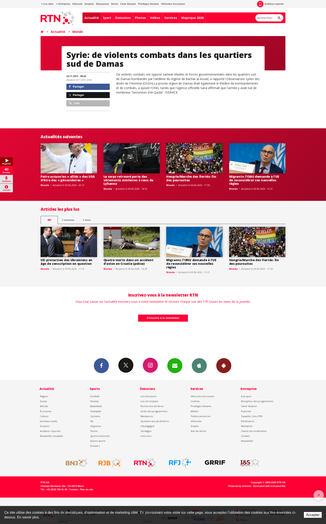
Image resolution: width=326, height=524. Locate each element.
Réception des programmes (257, 401)
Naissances (102, 4)
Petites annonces (200, 416)
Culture (44, 416)
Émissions (123, 18)
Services (170, 18)
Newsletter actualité (51, 436)
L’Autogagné (147, 426)
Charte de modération (254, 431)
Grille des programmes (153, 411)
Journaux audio (48, 421)
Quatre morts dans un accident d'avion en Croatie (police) (129, 262)
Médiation (247, 426)
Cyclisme (95, 416)
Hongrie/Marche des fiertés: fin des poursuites (191, 178)
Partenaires (247, 421)
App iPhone (199, 365)
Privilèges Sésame (148, 4)
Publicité (246, 411)
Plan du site (86, 489)
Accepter (313, 515)
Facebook (101, 365)
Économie (46, 411)
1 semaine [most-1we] (68, 219)
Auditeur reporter (50, 431)
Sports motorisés (100, 436)
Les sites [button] (47, 4)
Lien (74, 103)
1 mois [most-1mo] (87, 219)
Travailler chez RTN (251, 416)
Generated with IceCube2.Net (269, 486)
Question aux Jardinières (154, 421)
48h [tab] (49, 219)
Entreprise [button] (63, 4)
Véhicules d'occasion (173, 4)
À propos (246, 396)
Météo (194, 411)
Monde (77, 32)
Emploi (195, 426)
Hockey (94, 401)
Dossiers (45, 426)
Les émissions (148, 396)
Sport (107, 18)
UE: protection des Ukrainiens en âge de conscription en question (66, 262)
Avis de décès (198, 431)
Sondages (145, 431)
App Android (223, 365)
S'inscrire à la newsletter (163, 318)
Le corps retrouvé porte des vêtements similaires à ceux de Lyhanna (129, 180)
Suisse (43, 401)
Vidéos (155, 18)
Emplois (89, 4)
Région (44, 396)
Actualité (91, 18)
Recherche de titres (151, 406)
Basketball (96, 406)
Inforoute (77, 4)
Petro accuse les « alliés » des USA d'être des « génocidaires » (68, 178)
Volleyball (95, 411)
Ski (91, 421)
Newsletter (247, 440)
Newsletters (174, 365)
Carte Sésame (128, 4)
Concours (145, 436)
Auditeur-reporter (270, 4)
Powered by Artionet (240, 486)
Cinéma (195, 401)
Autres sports (97, 440)
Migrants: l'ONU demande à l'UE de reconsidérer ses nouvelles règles (254, 180)
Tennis (93, 431)
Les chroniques (149, 401)
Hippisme (95, 426)
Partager (76, 86)
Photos (140, 18)
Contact (245, 436)
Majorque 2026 (192, 18)
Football (94, 396)
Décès (114, 4)
